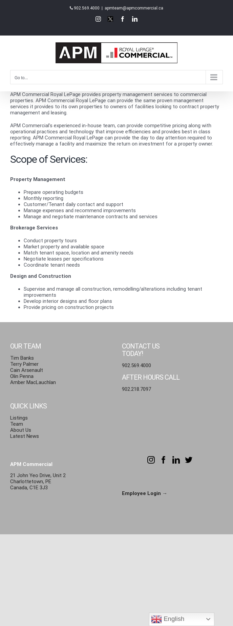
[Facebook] (163, 460)
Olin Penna (22, 376)
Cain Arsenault (26, 370)
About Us (20, 430)
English (167, 619)
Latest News (24, 436)
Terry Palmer (24, 364)
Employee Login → (144, 493)
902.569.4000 (87, 8)
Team (16, 424)
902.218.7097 (136, 389)
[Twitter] (188, 460)
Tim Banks (22, 358)
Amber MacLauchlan (33, 382)
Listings (19, 418)
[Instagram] (151, 460)
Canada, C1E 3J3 (29, 488)
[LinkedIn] (176, 460)
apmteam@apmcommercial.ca (134, 8)
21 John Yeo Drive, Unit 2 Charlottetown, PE (38, 478)
